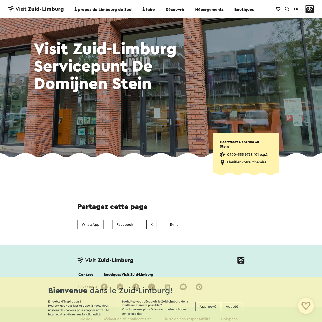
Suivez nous (87, 287)
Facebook (125, 224)
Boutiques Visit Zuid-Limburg (128, 274)
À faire (148, 9)
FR (296, 9)
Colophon (229, 319)
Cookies (85, 319)
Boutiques (244, 9)
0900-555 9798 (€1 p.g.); (247, 154)
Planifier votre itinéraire (246, 162)
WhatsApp (90, 224)
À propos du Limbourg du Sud (103, 9)
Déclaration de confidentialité (127, 319)
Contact (85, 274)
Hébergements (209, 9)
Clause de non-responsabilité (186, 319)
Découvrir (175, 9)
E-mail (175, 224)
